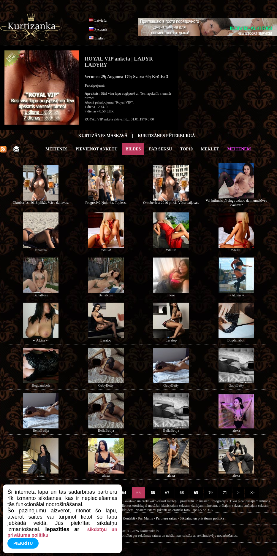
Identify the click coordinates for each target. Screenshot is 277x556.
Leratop (105, 340)
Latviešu (100, 20)
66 (153, 492)
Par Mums (145, 518)
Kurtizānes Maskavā (102, 136)
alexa (236, 430)
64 (124, 492)
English (99, 38)
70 (211, 492)
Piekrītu (23, 543)
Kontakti (129, 518)
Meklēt (210, 149)
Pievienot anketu (97, 149)
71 (225, 492)
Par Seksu (160, 149)
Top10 (186, 149)
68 (182, 492)
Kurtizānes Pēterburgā (166, 136)
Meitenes (56, 149)
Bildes (133, 149)
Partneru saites (166, 518)
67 (167, 492)
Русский (100, 29)
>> (252, 492)
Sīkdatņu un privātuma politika (202, 518)
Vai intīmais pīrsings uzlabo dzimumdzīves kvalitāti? (236, 202)
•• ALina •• (236, 295)
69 (196, 492)
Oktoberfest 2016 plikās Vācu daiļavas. (41, 203)
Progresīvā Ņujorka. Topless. (105, 203)
